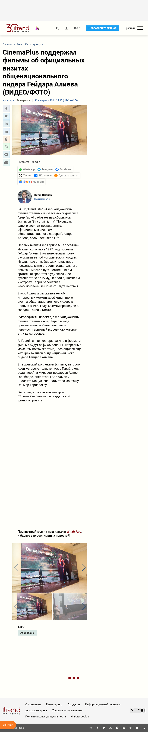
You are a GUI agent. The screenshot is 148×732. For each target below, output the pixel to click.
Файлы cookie (80, 716)
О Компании (33, 704)
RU (76, 28)
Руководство (54, 704)
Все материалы (42, 199)
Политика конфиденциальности (45, 716)
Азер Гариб (27, 632)
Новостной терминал (102, 28)
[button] (6, 108)
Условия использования (67, 710)
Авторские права (36, 710)
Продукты (74, 704)
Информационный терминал (103, 704)
